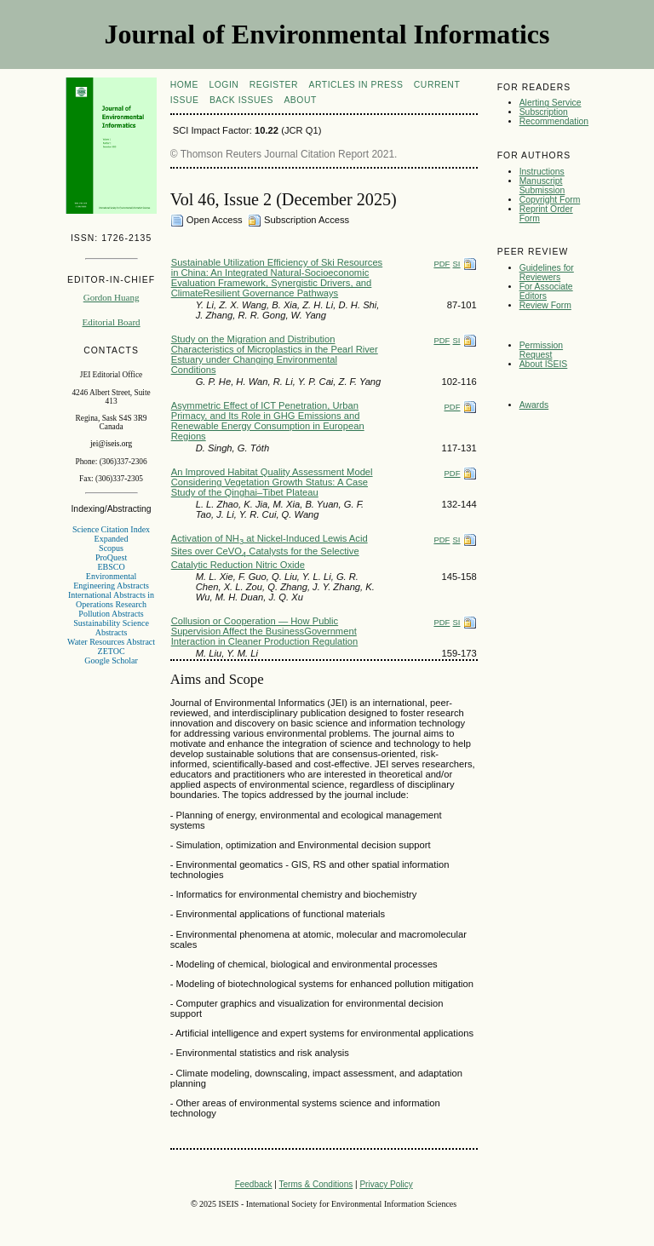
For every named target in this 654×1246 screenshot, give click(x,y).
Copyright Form (550, 199)
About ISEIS (543, 364)
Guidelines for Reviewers (546, 272)
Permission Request (541, 350)
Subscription (543, 112)
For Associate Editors (546, 291)
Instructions (542, 171)
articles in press (356, 84)
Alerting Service (550, 102)
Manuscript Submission (542, 185)
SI (457, 263)
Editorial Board (111, 322)
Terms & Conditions (316, 1184)
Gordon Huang (111, 297)
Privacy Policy (385, 1184)
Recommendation (553, 121)
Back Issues (241, 100)
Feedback (253, 1184)
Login (223, 84)
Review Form (545, 305)
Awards (533, 405)
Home (184, 84)
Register (274, 84)
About (300, 100)
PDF (441, 263)
